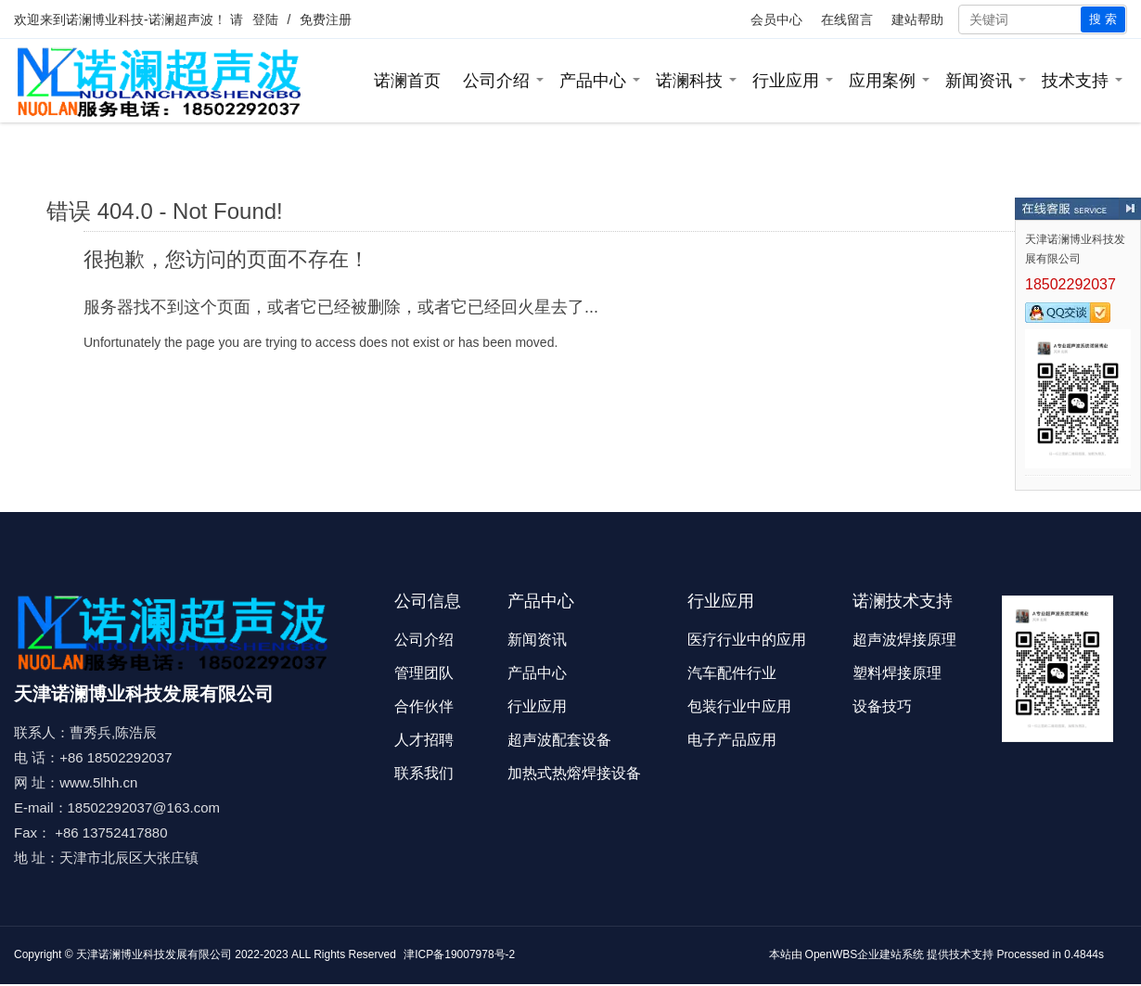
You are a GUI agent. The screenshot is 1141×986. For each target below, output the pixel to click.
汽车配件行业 (731, 673)
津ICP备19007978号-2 (459, 954)
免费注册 (326, 19)
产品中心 (592, 80)
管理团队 (424, 673)
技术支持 (1075, 80)
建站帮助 (917, 19)
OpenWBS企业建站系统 (865, 954)
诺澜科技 (689, 80)
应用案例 (882, 80)
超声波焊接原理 (904, 639)
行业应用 (785, 80)
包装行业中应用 (739, 706)
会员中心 (776, 19)
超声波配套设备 (559, 740)
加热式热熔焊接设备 (574, 773)
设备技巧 (882, 706)
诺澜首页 (407, 80)
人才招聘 (424, 740)
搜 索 (1103, 19)
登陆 (265, 19)
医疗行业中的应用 (746, 639)
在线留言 (847, 19)
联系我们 (424, 773)
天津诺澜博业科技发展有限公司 (154, 954)
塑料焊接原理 (897, 673)
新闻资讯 (978, 80)
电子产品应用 (731, 740)
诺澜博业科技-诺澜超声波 (139, 19)
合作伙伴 (424, 706)
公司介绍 (496, 80)
